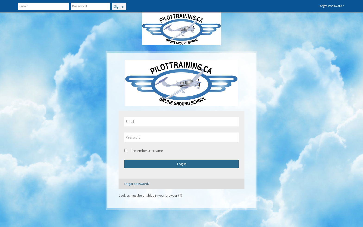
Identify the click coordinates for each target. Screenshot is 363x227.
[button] (181, 196)
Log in (181, 164)
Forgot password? (136, 184)
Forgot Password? (331, 6)
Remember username (146, 150)
